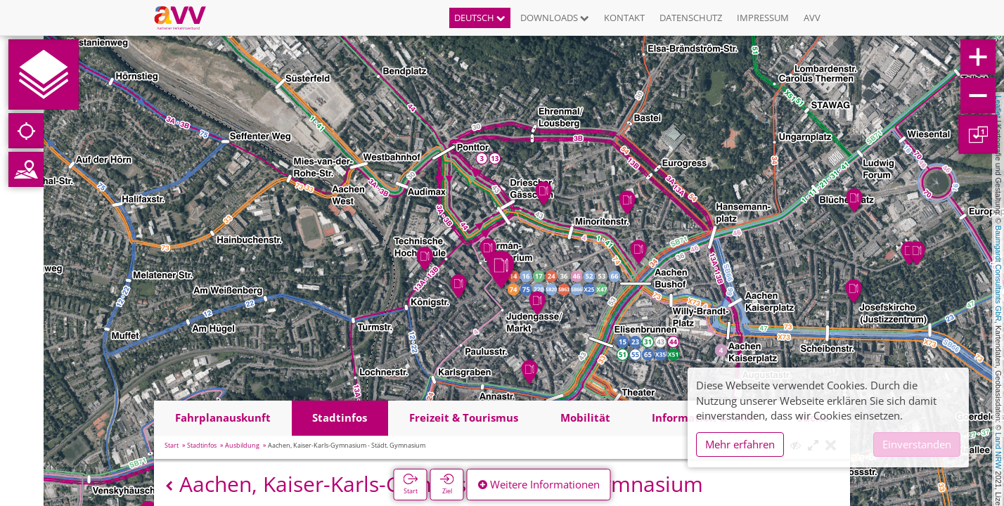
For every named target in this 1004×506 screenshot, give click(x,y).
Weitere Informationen (539, 484)
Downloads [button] (554, 17)
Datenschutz (690, 17)
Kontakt (624, 17)
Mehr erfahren (740, 444)
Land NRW (998, 450)
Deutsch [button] (480, 17)
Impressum (763, 17)
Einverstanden (916, 444)
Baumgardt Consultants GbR (998, 273)
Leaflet (998, 107)
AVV (812, 17)
